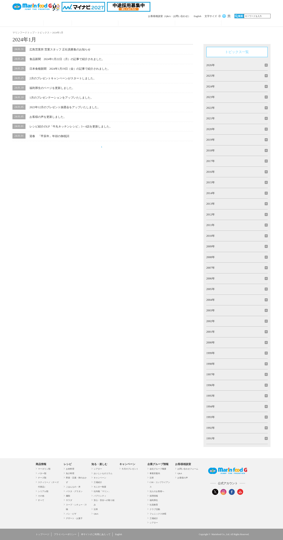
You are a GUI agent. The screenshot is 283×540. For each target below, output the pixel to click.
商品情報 (27, 23)
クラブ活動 (155, 509)
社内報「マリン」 (102, 491)
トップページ (42, 534)
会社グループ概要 (158, 469)
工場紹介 (98, 482)
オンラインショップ (244, 23)
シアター (98, 469)
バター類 (42, 473)
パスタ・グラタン (74, 491)
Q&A (96, 514)
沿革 (96, 509)
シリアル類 (43, 491)
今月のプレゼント (130, 469)
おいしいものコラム (103, 473)
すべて (41, 500)
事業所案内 (155, 473)
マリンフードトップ (23, 32)
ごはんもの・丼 (73, 487)
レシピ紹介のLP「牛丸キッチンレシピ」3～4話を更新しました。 (70, 126)
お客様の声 (182, 478)
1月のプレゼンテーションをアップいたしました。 (61, 97)
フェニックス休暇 (158, 514)
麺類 (68, 496)
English (197, 16)
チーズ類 (42, 478)
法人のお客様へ (157, 491)
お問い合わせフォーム (187, 469)
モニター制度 (100, 487)
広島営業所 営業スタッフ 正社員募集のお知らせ (59, 49)
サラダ (69, 500)
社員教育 (154, 505)
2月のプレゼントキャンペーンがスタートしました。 (62, 78)
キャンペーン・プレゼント (146, 23)
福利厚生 (154, 500)
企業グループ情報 (198, 23)
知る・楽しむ (99, 464)
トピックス (43, 32)
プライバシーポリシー (65, 534)
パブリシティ (100, 496)
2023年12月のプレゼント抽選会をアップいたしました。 (64, 107)
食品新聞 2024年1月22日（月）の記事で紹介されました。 (67, 59)
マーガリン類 (44, 469)
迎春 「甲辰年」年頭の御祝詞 (49, 136)
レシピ (57, 23)
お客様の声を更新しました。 (47, 116)
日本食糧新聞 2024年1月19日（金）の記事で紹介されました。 (69, 68)
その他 (41, 496)
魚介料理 (70, 473)
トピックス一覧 (237, 52)
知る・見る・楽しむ (95, 23)
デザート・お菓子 (74, 518)
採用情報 (154, 496)
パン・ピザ (71, 514)
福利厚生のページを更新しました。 (52, 87)
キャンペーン (100, 478)
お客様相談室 (169, 16)
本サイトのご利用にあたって (96, 534)
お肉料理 (70, 469)
